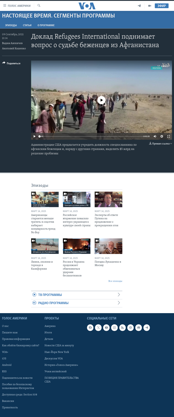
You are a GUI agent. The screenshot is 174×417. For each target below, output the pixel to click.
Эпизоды (11, 25)
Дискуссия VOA (54, 358)
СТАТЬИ (27, 25)
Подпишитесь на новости (17, 378)
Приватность (10, 407)
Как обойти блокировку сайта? (20, 345)
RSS (4, 371)
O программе (46, 25)
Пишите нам (10, 332)
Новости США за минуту (59, 345)
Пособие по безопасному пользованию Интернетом (18, 386)
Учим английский (56, 371)
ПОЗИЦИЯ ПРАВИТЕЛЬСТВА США (62, 380)
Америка (50, 326)
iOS (4, 358)
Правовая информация (16, 339)
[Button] (11, 64)
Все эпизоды (115, 281)
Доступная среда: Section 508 (19, 394)
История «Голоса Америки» (61, 365)
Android (7, 365)
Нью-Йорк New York (57, 352)
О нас (5, 326)
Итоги (48, 332)
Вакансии (8, 401)
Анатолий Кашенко (14, 48)
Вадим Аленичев (12, 43)
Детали (49, 339)
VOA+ (5, 352)
